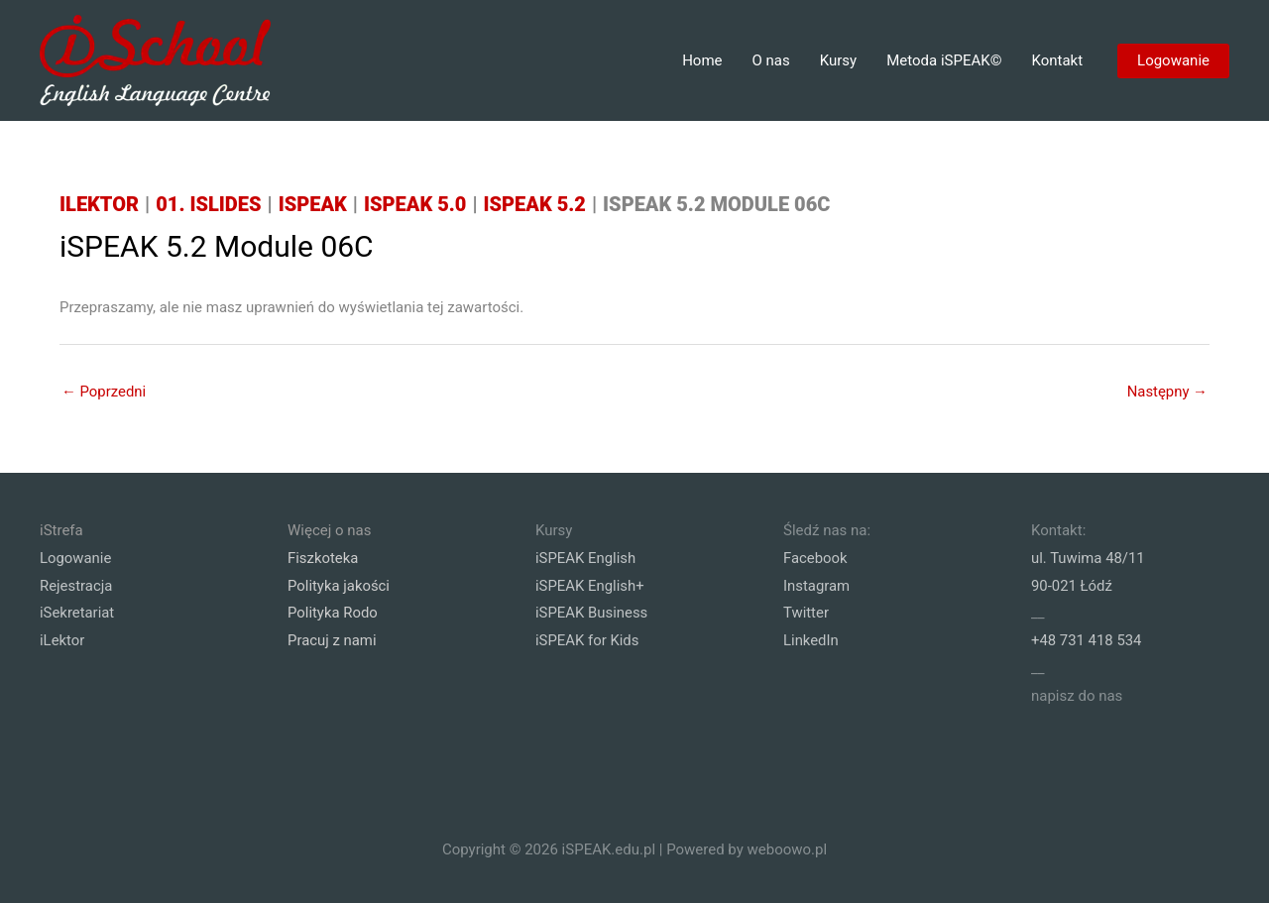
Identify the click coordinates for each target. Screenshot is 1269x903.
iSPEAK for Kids (587, 640)
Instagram (817, 585)
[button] (1173, 61)
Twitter (806, 612)
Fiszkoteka (323, 557)
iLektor (62, 640)
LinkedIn (811, 640)
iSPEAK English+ (590, 585)
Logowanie (76, 557)
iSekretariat (77, 612)
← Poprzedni (104, 390)
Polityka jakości (339, 585)
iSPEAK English (585, 557)
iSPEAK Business (591, 612)
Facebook (815, 557)
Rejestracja (76, 585)
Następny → (1167, 390)
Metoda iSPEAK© (943, 60)
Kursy (838, 60)
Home (702, 60)
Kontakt (1057, 60)
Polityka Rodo (333, 612)
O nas (771, 60)
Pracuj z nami (332, 640)
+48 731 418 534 (1086, 640)
